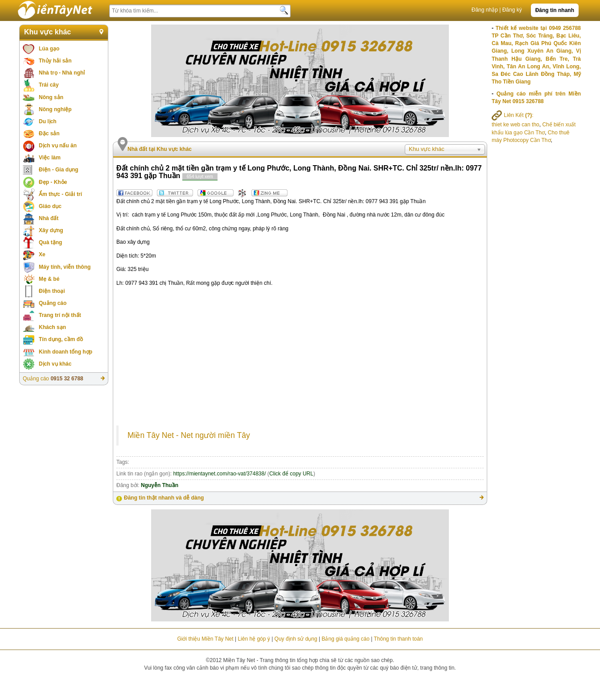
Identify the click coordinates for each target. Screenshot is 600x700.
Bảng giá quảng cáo (345, 639)
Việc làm (50, 157)
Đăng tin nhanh (554, 10)
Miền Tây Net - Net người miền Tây (188, 435)
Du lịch (48, 121)
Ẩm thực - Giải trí (60, 194)
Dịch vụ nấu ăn (58, 145)
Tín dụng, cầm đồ (61, 339)
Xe (42, 254)
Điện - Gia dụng (58, 170)
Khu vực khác (47, 32)
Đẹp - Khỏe (53, 182)
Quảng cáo (52, 303)
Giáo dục (50, 206)
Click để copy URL (291, 474)
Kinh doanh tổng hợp (65, 352)
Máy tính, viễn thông (64, 267)
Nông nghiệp (55, 109)
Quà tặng (50, 242)
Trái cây (49, 85)
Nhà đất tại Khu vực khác (159, 149)
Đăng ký (512, 10)
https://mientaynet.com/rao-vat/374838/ (219, 474)
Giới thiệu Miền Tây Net (205, 639)
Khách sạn (52, 327)
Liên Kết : (513, 115)
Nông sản (51, 97)
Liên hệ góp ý (254, 639)
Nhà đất (48, 218)
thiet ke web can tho (515, 124)
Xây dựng (51, 230)
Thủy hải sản (55, 61)
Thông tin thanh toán (398, 639)
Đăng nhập (485, 10)
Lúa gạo (49, 49)
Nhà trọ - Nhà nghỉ (62, 73)
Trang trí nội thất (60, 315)
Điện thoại (52, 291)
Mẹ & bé (49, 279)
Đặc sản (49, 133)
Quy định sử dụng (296, 639)
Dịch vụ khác (55, 364)
